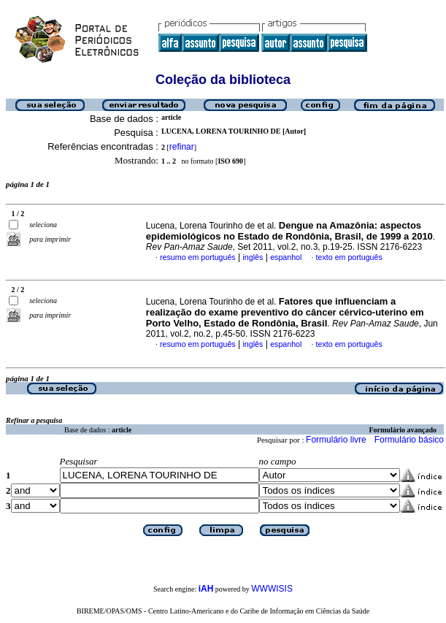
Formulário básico (409, 440)
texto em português (349, 257)
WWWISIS (272, 589)
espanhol (285, 257)
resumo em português (198, 257)
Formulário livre (336, 440)
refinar (181, 147)
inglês (252, 257)
